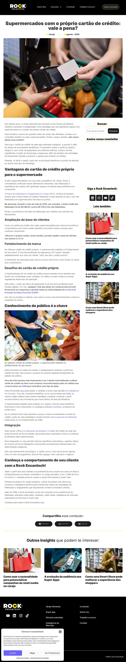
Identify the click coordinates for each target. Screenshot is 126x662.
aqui (42, 502)
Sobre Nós (41, 7)
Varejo (52, 34)
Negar (32, 653)
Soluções (56, 7)
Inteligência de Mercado (52, 624)
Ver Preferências (52, 653)
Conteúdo (70, 7)
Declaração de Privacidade (39, 658)
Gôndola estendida (54, 617)
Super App (50, 612)
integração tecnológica (36, 431)
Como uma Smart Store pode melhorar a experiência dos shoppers (100, 310)
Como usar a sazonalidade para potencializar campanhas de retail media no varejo (101, 240)
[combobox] (96, 131)
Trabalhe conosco (88, 617)
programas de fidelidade (66, 417)
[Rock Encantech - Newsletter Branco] (102, 163)
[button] (60, 632)
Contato (83, 623)
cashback (57, 407)
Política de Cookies (22, 658)
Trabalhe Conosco (87, 7)
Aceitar (13, 653)
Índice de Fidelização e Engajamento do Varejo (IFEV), (31, 194)
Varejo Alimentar (53, 606)
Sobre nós (84, 612)
